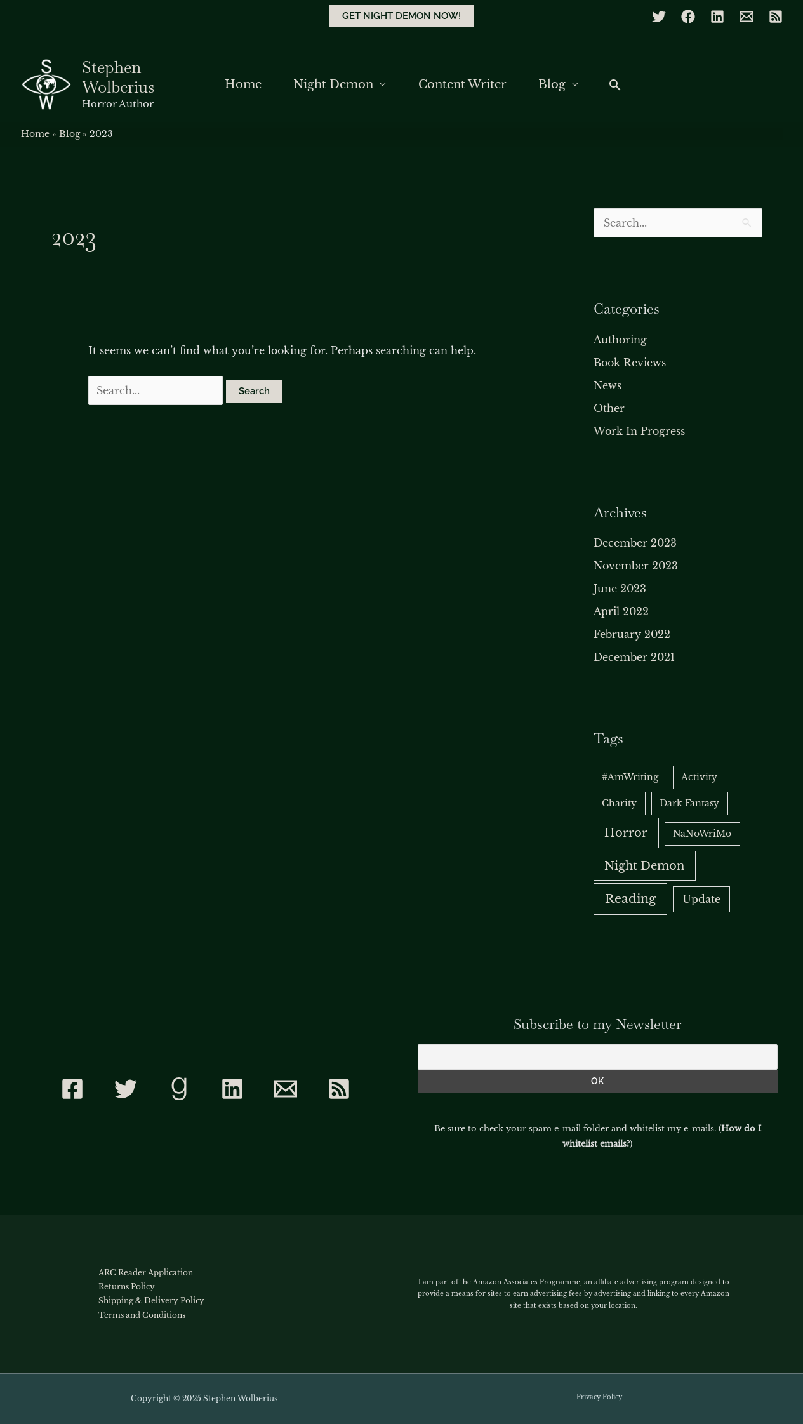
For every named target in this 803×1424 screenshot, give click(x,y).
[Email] (746, 16)
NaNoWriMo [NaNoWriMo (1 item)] (702, 833)
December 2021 (634, 657)
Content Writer (464, 84)
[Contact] (286, 1089)
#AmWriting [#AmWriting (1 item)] (630, 777)
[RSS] (776, 16)
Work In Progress (639, 431)
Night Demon (333, 84)
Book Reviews (630, 362)
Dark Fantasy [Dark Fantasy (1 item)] (689, 803)
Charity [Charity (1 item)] (619, 803)
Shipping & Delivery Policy (151, 1300)
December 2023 (635, 542)
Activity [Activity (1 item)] (699, 777)
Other (609, 408)
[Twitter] (659, 16)
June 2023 (620, 588)
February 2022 (632, 634)
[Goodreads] (179, 1089)
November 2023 (636, 565)
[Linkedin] (717, 16)
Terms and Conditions (141, 1315)
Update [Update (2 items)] (701, 899)
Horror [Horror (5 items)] (625, 832)
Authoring (620, 339)
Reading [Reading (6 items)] (630, 898)
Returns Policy (126, 1286)
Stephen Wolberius (118, 77)
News (607, 385)
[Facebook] (688, 16)
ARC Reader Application (145, 1272)
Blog (555, 84)
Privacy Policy (599, 1397)
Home (240, 84)
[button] (401, 16)
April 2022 (621, 611)
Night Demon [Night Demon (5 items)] (644, 865)
